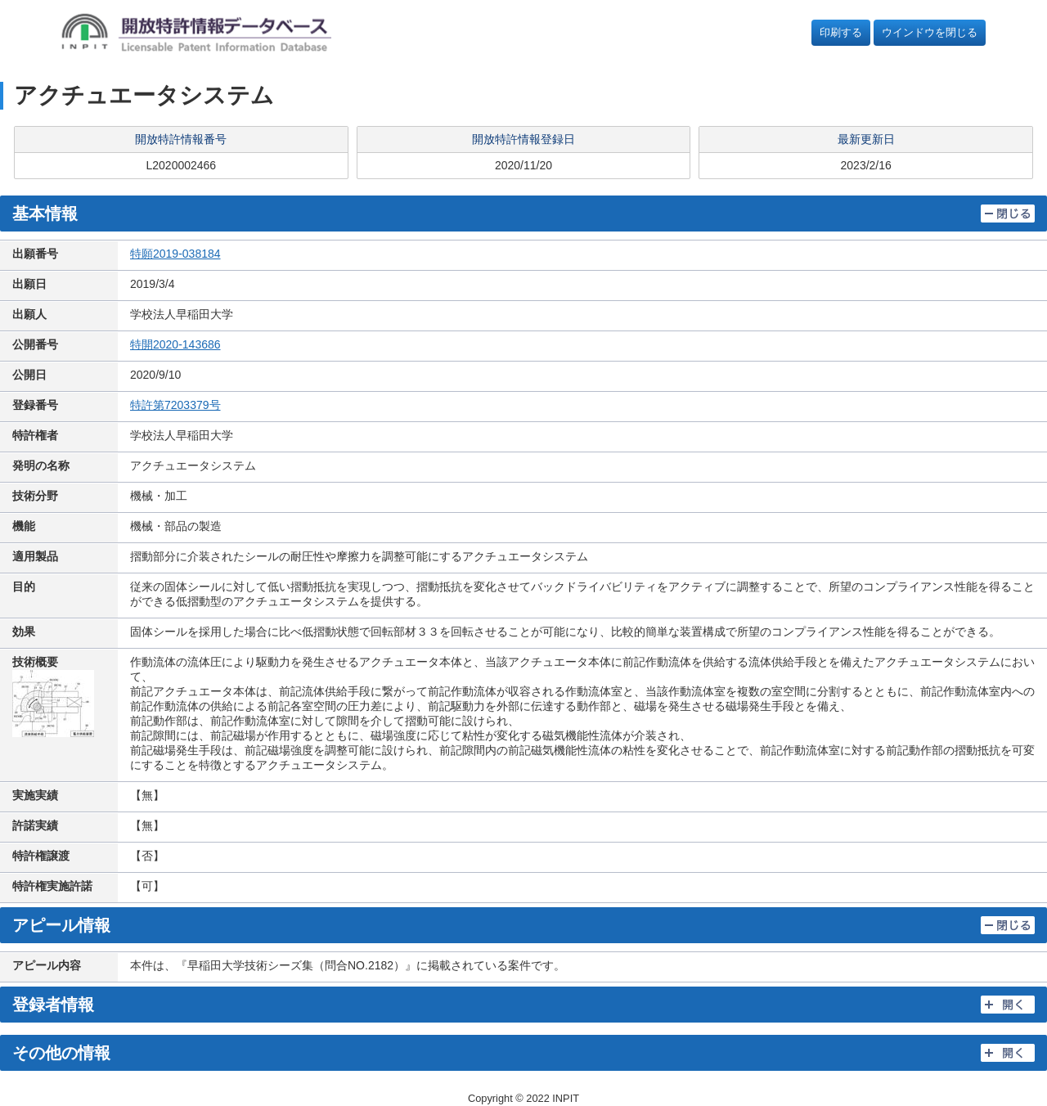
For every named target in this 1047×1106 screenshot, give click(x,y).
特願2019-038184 (175, 253)
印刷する (841, 32)
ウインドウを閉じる (929, 32)
